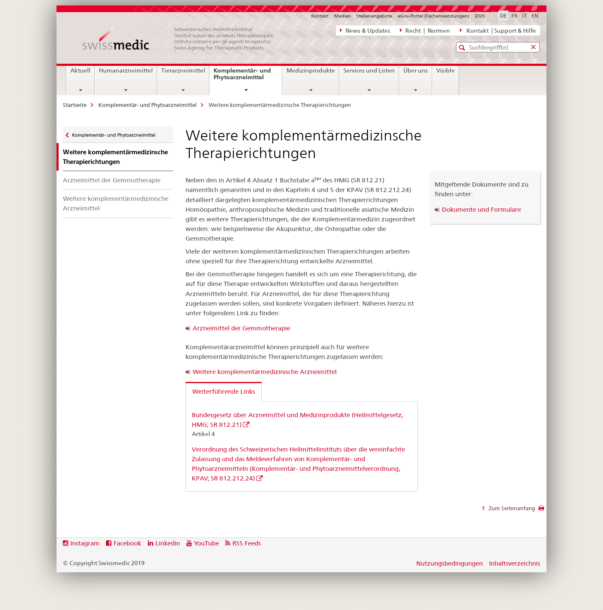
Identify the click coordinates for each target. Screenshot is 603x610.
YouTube (206, 543)
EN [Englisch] (535, 15)
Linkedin (167, 543)
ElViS (480, 16)
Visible (445, 70)
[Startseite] (182, 38)
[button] (463, 47)
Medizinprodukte (310, 70)
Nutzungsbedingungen (449, 563)
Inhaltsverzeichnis (514, 563)
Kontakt (319, 16)
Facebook (127, 543)
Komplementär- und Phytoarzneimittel (248, 77)
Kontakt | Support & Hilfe (498, 30)
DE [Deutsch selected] (503, 15)
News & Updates (365, 30)
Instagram (85, 543)
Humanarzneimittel (126, 70)
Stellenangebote (374, 16)
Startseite (75, 104)
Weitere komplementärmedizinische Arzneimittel (115, 203)
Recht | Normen (425, 30)
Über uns (415, 70)
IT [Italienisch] (524, 15)
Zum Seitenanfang (511, 508)
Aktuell (80, 70)
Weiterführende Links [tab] (223, 391)
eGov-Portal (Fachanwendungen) (433, 16)
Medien (342, 16)
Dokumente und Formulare (481, 209)
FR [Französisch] (514, 15)
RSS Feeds (246, 543)
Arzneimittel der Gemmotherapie (111, 180)
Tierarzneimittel (183, 70)
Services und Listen (369, 70)
